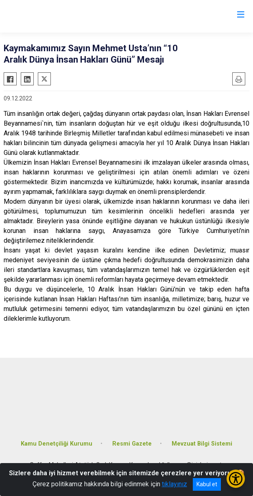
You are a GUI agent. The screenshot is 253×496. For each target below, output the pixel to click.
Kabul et (206, 484)
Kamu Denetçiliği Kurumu (56, 443)
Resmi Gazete (132, 443)
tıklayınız (174, 484)
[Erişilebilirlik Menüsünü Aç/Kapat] (236, 479)
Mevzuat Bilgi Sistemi (202, 443)
